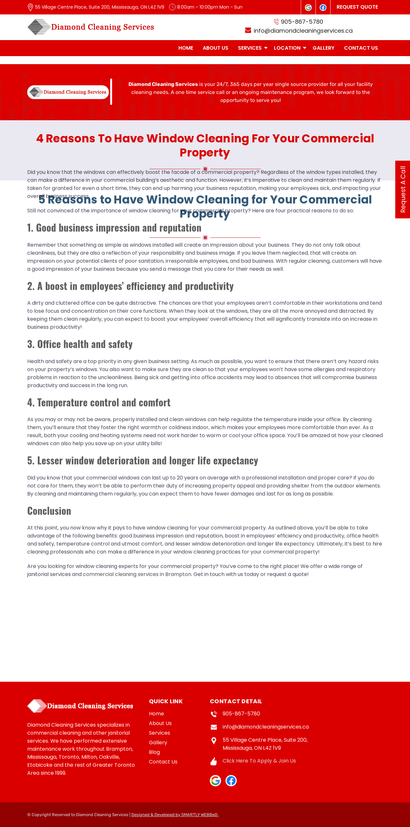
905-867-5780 (241, 713)
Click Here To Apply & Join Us (259, 760)
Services (159, 733)
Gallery (158, 742)
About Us (160, 723)
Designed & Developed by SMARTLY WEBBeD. (174, 814)
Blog (154, 752)
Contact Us (163, 761)
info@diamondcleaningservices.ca (266, 726)
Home (156, 713)
